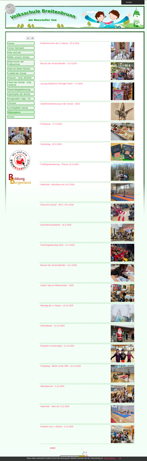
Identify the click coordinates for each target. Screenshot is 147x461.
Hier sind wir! (14, 52)
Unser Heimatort (16, 48)
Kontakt (128, 2)
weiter (52, 448)
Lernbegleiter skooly (18, 107)
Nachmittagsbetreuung (19, 89)
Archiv (11, 117)
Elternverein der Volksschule (16, 62)
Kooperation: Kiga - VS (19, 98)
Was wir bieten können (19, 68)
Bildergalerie (14, 112)
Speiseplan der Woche (19, 94)
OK (120, 458)
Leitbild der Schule (17, 73)
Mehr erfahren (109, 458)
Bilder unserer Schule (18, 57)
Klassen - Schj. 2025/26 (19, 78)
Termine (12, 103)
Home (11, 43)
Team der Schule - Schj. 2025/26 (20, 83)
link (9, 9)
